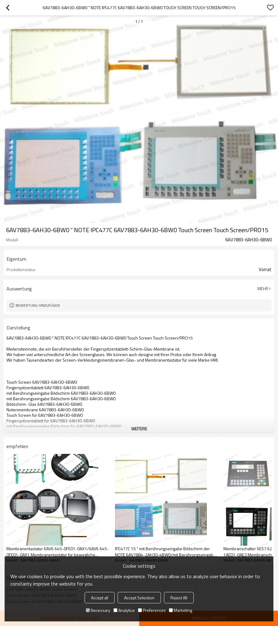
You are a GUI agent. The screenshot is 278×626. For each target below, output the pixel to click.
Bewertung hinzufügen (38, 305)
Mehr (262, 289)
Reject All (178, 597)
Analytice (124, 610)
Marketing (180, 610)
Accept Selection (139, 597)
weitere (139, 428)
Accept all (99, 597)
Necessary (98, 610)
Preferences (152, 610)
